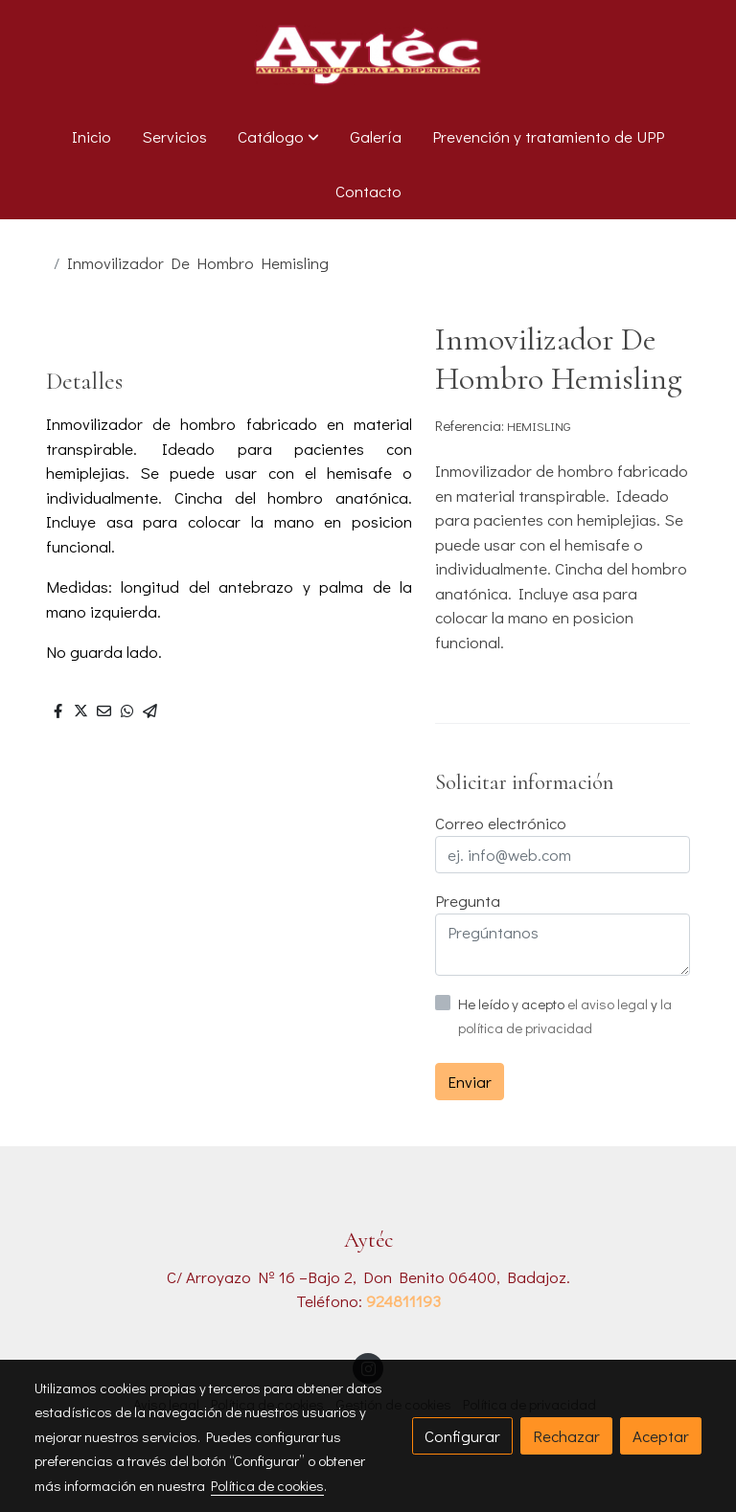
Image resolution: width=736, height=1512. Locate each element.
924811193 (403, 1301)
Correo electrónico (500, 823)
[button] (278, 137)
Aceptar (660, 1436)
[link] (368, 54)
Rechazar (566, 1436)
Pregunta (467, 901)
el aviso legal (609, 1003)
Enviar (470, 1082)
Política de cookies (267, 1485)
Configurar (462, 1436)
